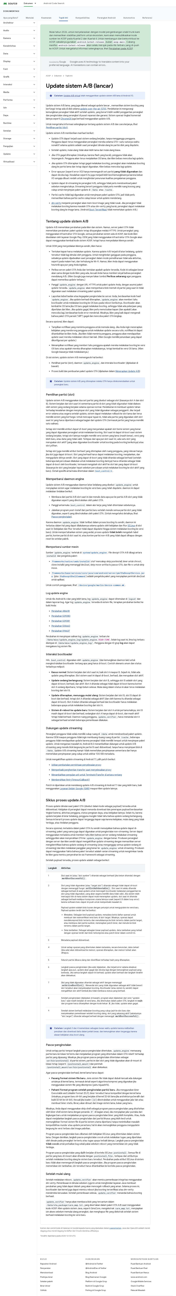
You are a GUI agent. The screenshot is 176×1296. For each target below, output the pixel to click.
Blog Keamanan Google (96, 1277)
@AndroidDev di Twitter (96, 1268)
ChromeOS (66, 118)
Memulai (30, 18)
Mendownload (46, 1272)
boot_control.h (103, 471)
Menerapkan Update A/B (127, 371)
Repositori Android (48, 1264)
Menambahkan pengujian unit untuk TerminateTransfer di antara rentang (86, 774)
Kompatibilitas (83, 18)
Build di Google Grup (95, 1286)
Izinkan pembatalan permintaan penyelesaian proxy (76, 765)
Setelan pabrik (46, 1281)
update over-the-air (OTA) (93, 109)
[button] (16, 23)
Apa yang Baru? (10, 18)
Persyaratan (45, 1268)
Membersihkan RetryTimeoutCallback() (70, 779)
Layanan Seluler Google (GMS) (75, 788)
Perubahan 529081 (60, 621)
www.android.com (139, 1277)
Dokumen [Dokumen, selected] (28, 3)
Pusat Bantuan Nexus (140, 1272)
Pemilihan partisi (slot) (57, 127)
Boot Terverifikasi (98, 209)
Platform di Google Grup (96, 1281)
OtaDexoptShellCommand (72, 576)
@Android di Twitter (94, 1264)
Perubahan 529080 (60, 616)
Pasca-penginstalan (61, 516)
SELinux (131, 525)
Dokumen (58, 76)
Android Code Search (54, 3)
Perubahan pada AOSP (121, 48)
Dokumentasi (11, 11)
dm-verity (56, 203)
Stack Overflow (137, 1286)
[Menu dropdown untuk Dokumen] (36, 3)
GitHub (43, 1290)
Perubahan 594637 (60, 631)
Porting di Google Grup (96, 1290)
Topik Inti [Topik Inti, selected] (63, 18)
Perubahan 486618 (60, 611)
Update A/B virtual (72, 95)
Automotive (129, 18)
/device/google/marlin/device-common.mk (101, 585)
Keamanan (46, 18)
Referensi (147, 18)
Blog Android (91, 1272)
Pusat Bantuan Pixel (139, 1268)
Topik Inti (69, 76)
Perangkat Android (106, 18)
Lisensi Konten (115, 1228)
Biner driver (45, 1286)
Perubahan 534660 (60, 626)
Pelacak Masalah (138, 1290)
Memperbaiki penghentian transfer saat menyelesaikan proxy (81, 770)
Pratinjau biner (46, 1277)
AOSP (48, 76)
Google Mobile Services (141, 1281)
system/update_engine (95, 552)
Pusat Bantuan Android (141, 1264)
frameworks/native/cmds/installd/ (71, 561)
